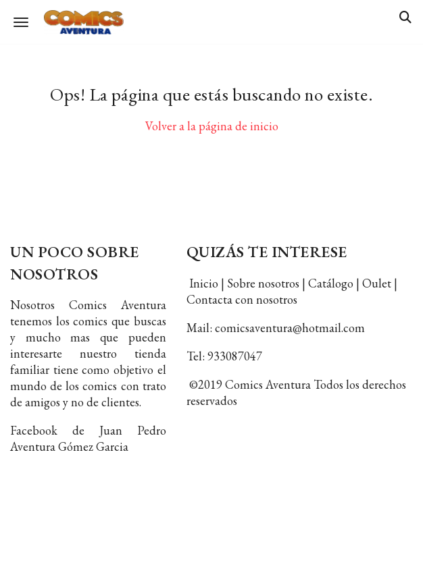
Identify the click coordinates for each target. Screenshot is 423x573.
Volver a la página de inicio (211, 126)
